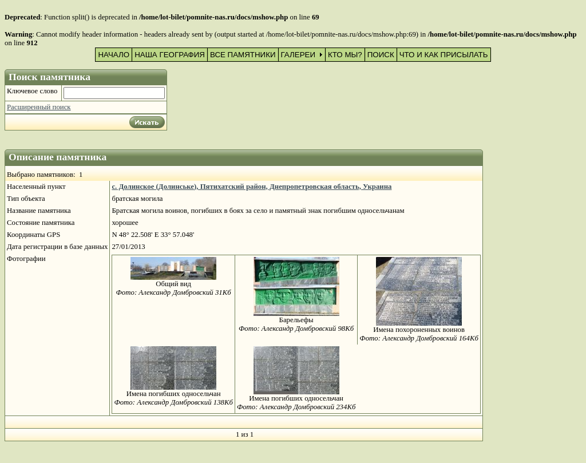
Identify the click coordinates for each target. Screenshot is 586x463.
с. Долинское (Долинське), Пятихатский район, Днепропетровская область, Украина (251, 187)
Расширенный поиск (39, 107)
